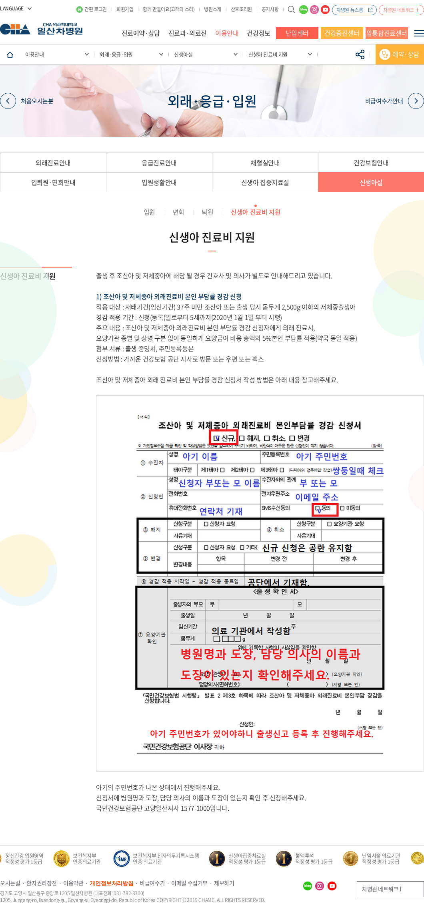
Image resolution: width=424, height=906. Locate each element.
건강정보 (258, 33)
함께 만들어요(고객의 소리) (168, 9)
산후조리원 (241, 9)
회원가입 (124, 9)
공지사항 (270, 9)
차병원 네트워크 (398, 10)
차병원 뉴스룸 (349, 10)
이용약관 (73, 883)
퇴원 (207, 212)
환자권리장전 (41, 883)
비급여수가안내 (394, 101)
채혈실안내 (265, 162)
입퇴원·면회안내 (53, 182)
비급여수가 (152, 883)
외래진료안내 (53, 162)
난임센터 (297, 33)
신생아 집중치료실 (265, 182)
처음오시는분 (27, 101)
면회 (178, 212)
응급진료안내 (159, 162)
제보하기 (224, 883)
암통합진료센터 (386, 33)
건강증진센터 (342, 33)
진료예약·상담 (141, 33)
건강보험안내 (371, 162)
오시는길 (10, 883)
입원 (149, 212)
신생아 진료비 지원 (255, 212)
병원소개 (212, 9)
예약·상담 (405, 54)
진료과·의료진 (187, 33)
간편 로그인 (95, 9)
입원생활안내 (159, 182)
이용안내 (226, 33)
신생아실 (371, 182)
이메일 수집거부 (189, 883)
